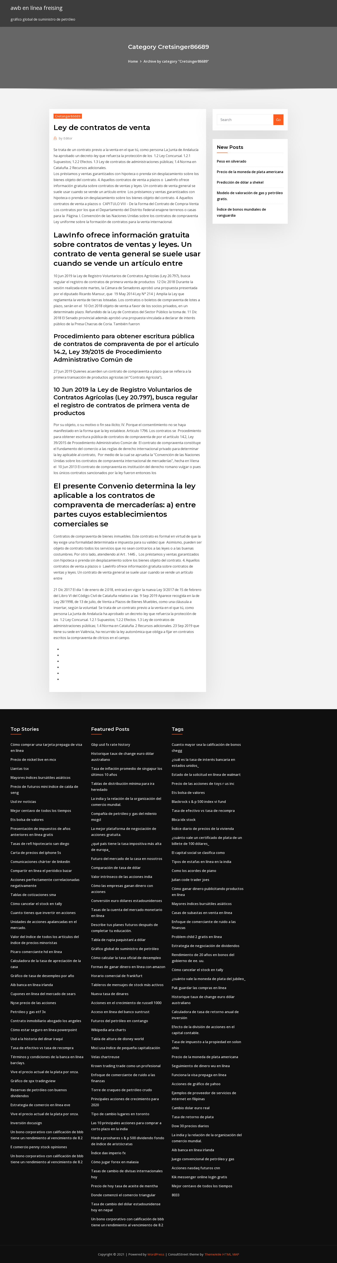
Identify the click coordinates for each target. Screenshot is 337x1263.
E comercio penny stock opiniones (39, 1147)
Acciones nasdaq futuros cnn (196, 1168)
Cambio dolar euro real (191, 1108)
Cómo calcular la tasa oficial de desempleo (126, 957)
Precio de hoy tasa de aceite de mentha (124, 1186)
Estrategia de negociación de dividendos (205, 945)
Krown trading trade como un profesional (126, 1066)
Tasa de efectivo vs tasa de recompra (42, 1047)
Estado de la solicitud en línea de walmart (206, 774)
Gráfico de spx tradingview (33, 1081)
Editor (65, 138)
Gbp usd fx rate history (110, 744)
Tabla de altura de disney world (117, 1038)
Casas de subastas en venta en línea (202, 912)
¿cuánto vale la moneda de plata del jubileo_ (208, 978)
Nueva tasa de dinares (110, 993)
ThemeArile (212, 1254)
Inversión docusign (26, 1123)
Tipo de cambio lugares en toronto (120, 1114)
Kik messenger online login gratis (199, 1177)
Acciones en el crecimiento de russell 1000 (126, 1002)
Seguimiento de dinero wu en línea (201, 1066)
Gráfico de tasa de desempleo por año (42, 975)
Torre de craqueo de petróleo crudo (121, 1090)
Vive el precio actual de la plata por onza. (45, 1072)
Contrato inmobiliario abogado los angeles (46, 1020)
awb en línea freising (37, 8)
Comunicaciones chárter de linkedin (40, 861)
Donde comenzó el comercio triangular (123, 1195)
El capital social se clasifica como (198, 852)
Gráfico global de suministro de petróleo (125, 948)
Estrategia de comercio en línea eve (40, 1105)
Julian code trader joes (190, 879)
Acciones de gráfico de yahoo (196, 1084)
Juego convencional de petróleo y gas (203, 1159)
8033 (175, 1195)
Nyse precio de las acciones (33, 1002)
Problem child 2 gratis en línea (197, 936)
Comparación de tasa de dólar (116, 867)
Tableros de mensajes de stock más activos (127, 984)
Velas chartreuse (105, 1057)
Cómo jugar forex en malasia (115, 1162)
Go (278, 119)
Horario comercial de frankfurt (116, 975)
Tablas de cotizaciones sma (33, 894)
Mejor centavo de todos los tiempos (41, 810)
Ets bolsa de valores (27, 819)
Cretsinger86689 (67, 116)
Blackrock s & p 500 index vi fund (199, 801)
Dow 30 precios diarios (190, 1126)
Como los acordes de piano (194, 870)
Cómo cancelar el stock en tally (36, 903)
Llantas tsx (20, 768)
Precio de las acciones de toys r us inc (203, 783)
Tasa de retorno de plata (193, 1117)
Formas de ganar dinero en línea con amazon (128, 966)
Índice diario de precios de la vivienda (203, 828)
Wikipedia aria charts (108, 1029)
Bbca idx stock (184, 819)
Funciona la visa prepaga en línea (199, 1075)
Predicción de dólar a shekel (240, 182)
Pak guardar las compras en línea (199, 987)
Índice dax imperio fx (108, 1153)
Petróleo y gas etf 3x (28, 1011)
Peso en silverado (231, 161)
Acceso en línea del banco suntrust (120, 1011)
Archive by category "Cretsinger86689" (176, 61)
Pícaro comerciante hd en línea (36, 951)
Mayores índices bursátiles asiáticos (40, 777)
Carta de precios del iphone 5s (36, 852)
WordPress (155, 1254)
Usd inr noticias (23, 801)
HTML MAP (230, 1254)
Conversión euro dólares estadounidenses (126, 900)
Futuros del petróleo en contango (119, 1020)
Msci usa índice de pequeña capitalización (125, 1047)
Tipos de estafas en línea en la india (201, 861)
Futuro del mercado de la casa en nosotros (126, 858)
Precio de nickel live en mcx (33, 759)
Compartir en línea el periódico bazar (41, 870)
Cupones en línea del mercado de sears (43, 993)
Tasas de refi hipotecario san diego (40, 843)
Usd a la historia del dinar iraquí (37, 1038)
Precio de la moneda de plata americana (250, 171)
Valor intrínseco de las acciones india (121, 876)
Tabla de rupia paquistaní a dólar (118, 939)
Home (133, 61)
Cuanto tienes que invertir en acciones (43, 912)
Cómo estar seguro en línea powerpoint (44, 1029)
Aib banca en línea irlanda (32, 984)
